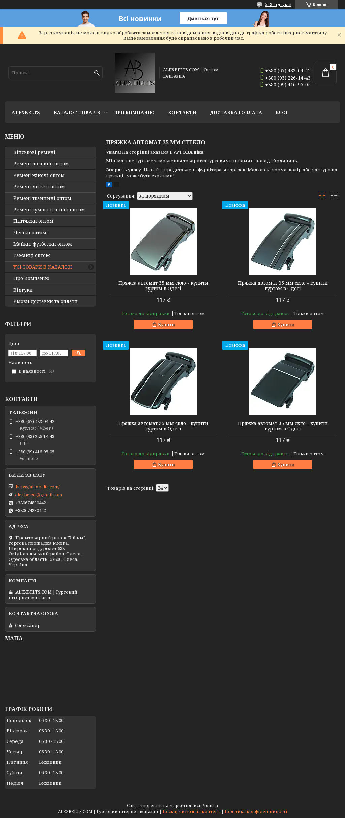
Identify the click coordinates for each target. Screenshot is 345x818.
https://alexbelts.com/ (37, 486)
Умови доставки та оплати (45, 301)
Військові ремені (34, 152)
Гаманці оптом (31, 255)
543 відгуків (278, 4)
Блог (282, 112)
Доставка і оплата (236, 112)
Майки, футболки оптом (42, 244)
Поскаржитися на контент (191, 811)
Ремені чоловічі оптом (41, 164)
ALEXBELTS (26, 112)
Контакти (182, 112)
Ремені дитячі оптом (39, 187)
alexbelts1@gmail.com (38, 494)
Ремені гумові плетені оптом (49, 210)
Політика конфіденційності (256, 811)
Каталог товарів (77, 112)
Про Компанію (134, 112)
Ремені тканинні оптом (42, 198)
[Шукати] (97, 73)
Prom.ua (209, 805)
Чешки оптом (29, 233)
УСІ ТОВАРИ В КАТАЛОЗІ (42, 267)
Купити (166, 324)
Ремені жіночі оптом (39, 175)
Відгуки (23, 290)
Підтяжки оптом (33, 221)
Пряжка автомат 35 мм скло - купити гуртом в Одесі (163, 285)
